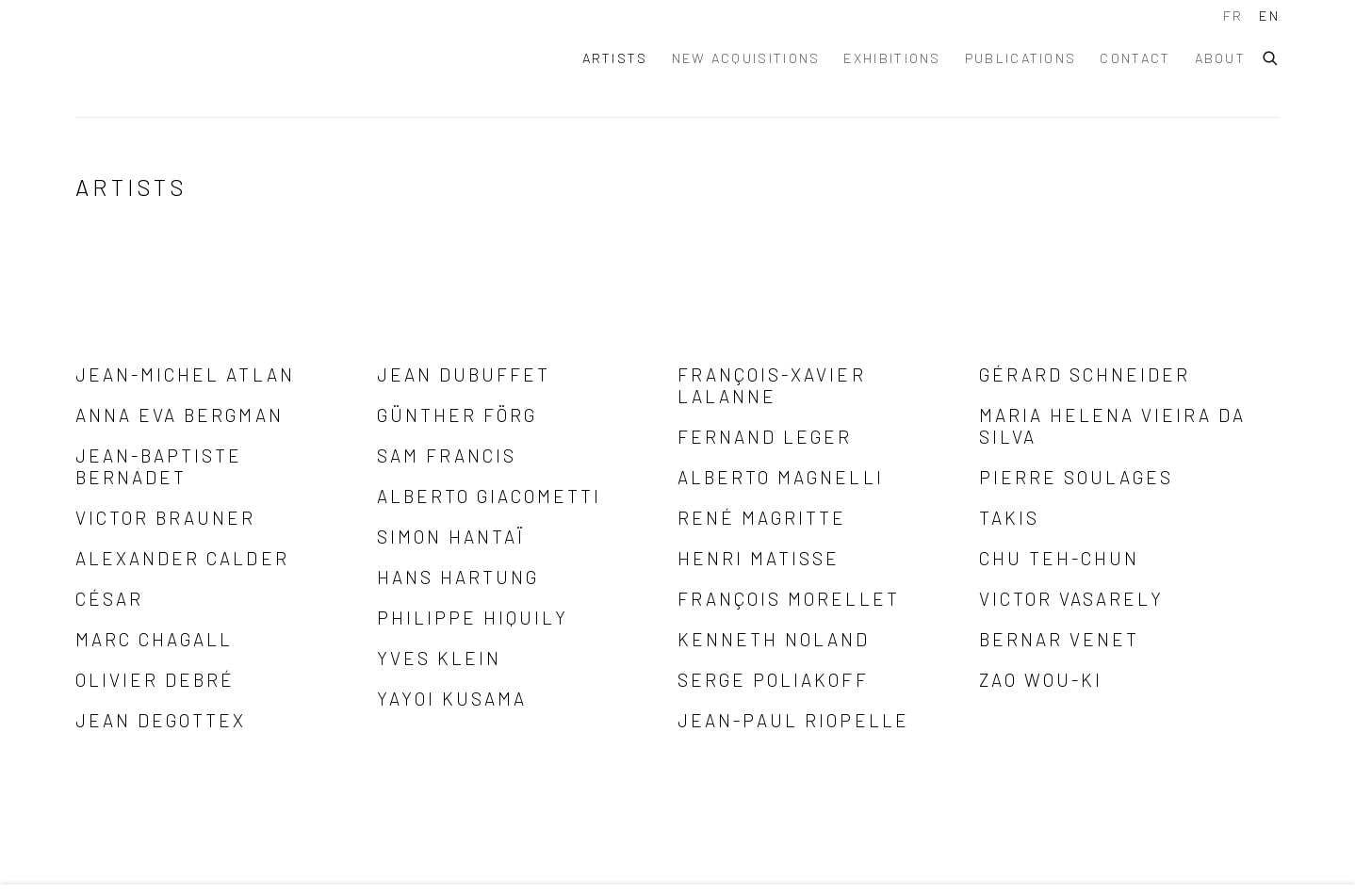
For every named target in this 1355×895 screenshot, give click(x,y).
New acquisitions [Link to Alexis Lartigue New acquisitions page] (746, 58)
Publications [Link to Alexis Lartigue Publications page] (1021, 58)
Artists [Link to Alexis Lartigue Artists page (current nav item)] (615, 58)
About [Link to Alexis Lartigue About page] (1221, 58)
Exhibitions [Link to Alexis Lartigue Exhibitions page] (891, 58)
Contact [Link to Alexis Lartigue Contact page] (1135, 58)
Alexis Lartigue (235, 58)
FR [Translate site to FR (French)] (1233, 16)
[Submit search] (1271, 55)
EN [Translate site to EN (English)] (1269, 16)
